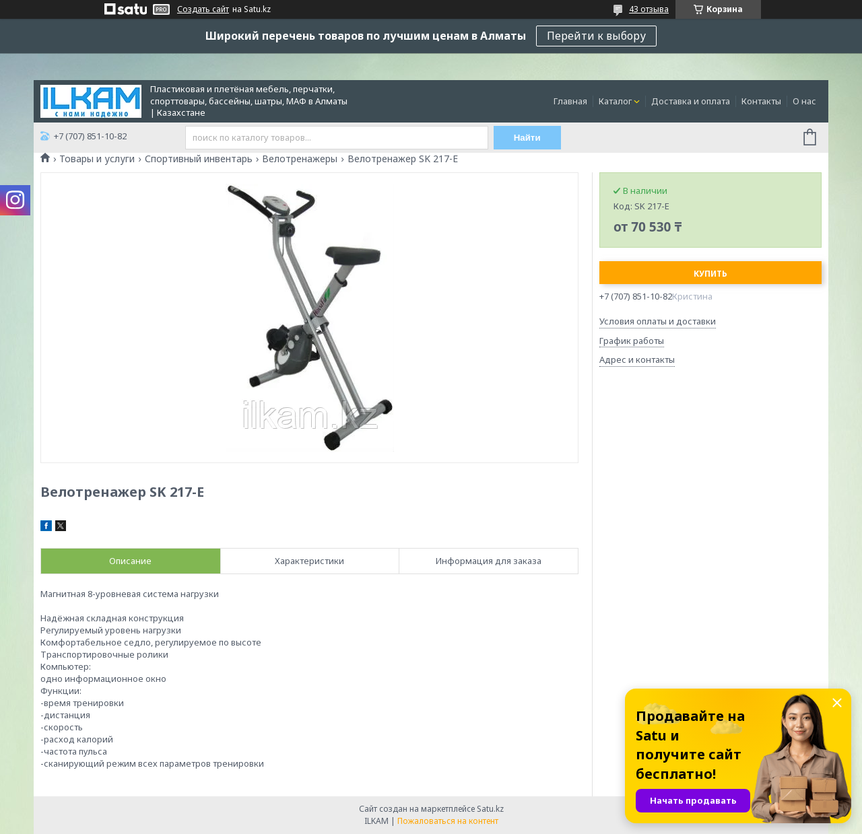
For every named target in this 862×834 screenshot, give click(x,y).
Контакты (761, 101)
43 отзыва (649, 9)
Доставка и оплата (690, 101)
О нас (804, 101)
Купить (710, 273)
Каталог (615, 101)
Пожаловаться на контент (447, 821)
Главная (570, 101)
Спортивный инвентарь (199, 159)
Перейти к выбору (596, 35)
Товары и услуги (97, 159)
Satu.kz (490, 808)
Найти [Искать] (527, 138)
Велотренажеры (299, 159)
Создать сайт (203, 9)
